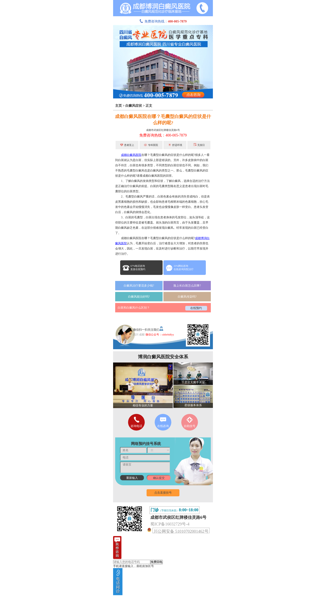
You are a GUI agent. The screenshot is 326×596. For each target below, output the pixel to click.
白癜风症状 (133, 105)
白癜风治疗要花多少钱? (139, 285)
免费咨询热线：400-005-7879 (163, 135)
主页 (118, 105)
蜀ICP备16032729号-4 (169, 524)
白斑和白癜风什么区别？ (134, 307)
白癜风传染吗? (187, 296)
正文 (149, 105)
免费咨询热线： (163, 21)
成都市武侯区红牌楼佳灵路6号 (163, 130)
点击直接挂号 (163, 492)
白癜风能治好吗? (139, 296)
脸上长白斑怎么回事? (187, 285)
